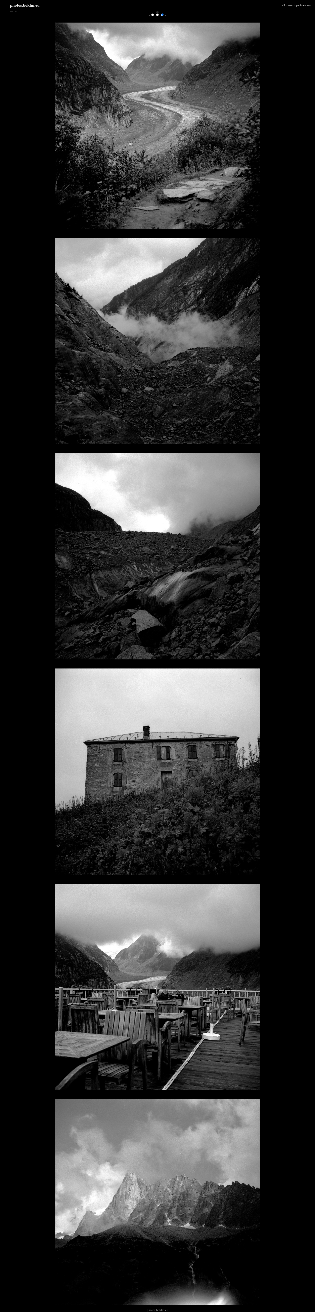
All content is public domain (296, 5)
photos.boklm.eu (25, 5)
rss (11, 11)
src (16, 11)
